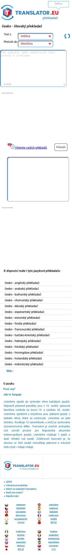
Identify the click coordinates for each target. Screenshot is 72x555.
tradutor (53, 531)
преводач (21, 504)
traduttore (21, 531)
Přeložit (61, 147)
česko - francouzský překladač (25, 329)
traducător (53, 535)
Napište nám (12, 496)
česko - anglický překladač (22, 283)
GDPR (9, 482)
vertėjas (21, 535)
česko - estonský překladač (22, 318)
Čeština (58, 3)
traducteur (53, 515)
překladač (21, 508)
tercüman (53, 545)
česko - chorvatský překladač (24, 300)
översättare (53, 542)
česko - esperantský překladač (24, 312)
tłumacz (21, 545)
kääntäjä (54, 512)
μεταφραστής (20, 519)
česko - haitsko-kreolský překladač (27, 335)
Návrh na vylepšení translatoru (21, 489)
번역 (54, 549)
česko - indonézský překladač (24, 364)
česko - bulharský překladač (23, 294)
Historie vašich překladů (31, 147)
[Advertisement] (36, 117)
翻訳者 (21, 549)
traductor (53, 508)
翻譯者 (54, 522)
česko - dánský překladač (21, 306)
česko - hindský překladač (22, 347)
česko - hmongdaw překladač (24, 352)
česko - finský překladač (20, 323)
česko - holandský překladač (23, 358)
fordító (54, 519)
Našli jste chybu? (14, 492)
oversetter (21, 542)
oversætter (21, 512)
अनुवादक (20, 522)
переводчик (53, 538)
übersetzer (21, 515)
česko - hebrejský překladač (23, 341)
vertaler (20, 538)
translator (53, 504)
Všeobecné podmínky (17, 485)
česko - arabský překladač (22, 288)
